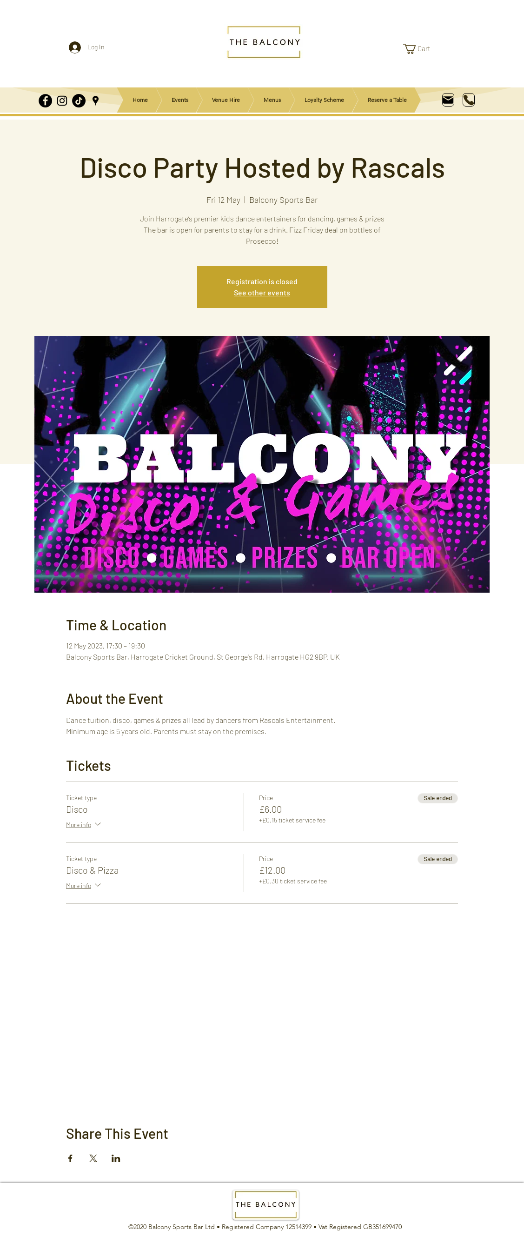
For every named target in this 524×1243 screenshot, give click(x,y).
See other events (262, 292)
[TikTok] (79, 100)
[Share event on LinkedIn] (116, 1158)
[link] (422, 49)
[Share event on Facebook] (70, 1158)
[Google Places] (95, 100)
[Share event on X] (93, 1158)
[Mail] (448, 100)
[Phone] (469, 100)
